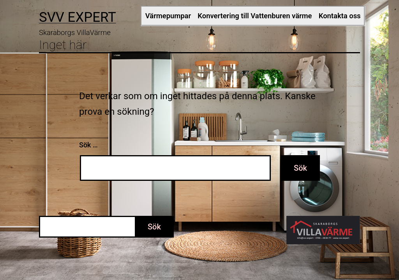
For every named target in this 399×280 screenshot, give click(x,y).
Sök (154, 226)
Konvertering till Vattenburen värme (255, 16)
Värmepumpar (168, 16)
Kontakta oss (340, 16)
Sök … (88, 145)
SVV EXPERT (77, 17)
